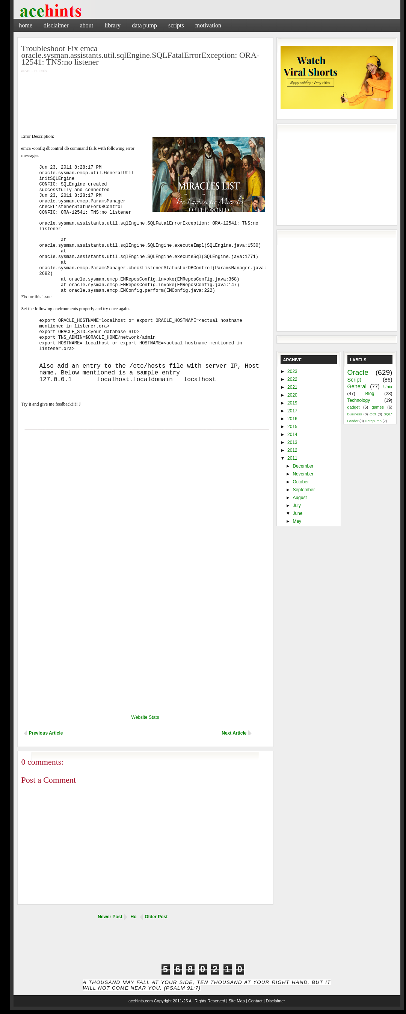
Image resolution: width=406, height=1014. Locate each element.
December (303, 466)
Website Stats (145, 717)
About (87, 25)
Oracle (358, 372)
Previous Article (46, 733)
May (297, 521)
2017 (292, 410)
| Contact (254, 1001)
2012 (292, 450)
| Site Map (235, 1001)
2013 (292, 442)
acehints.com (140, 1001)
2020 (292, 395)
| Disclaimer (274, 1001)
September (304, 489)
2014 (292, 434)
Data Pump (144, 25)
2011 (292, 458)
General (357, 386)
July (296, 505)
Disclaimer (56, 25)
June (297, 513)
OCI (373, 414)
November (303, 474)
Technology (358, 400)
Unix (387, 386)
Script (354, 380)
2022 (292, 379)
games (378, 407)
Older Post (156, 916)
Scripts (176, 25)
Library (112, 25)
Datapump (373, 421)
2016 (292, 418)
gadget (353, 407)
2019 (292, 403)
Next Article (234, 733)
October (301, 481)
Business (354, 414)
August (299, 497)
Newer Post (110, 916)
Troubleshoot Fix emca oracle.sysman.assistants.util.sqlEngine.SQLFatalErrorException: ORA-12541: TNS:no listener (140, 55)
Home (26, 25)
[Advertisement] (312, 24)
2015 (292, 426)
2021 (292, 387)
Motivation (208, 25)
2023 (292, 371)
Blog (369, 393)
